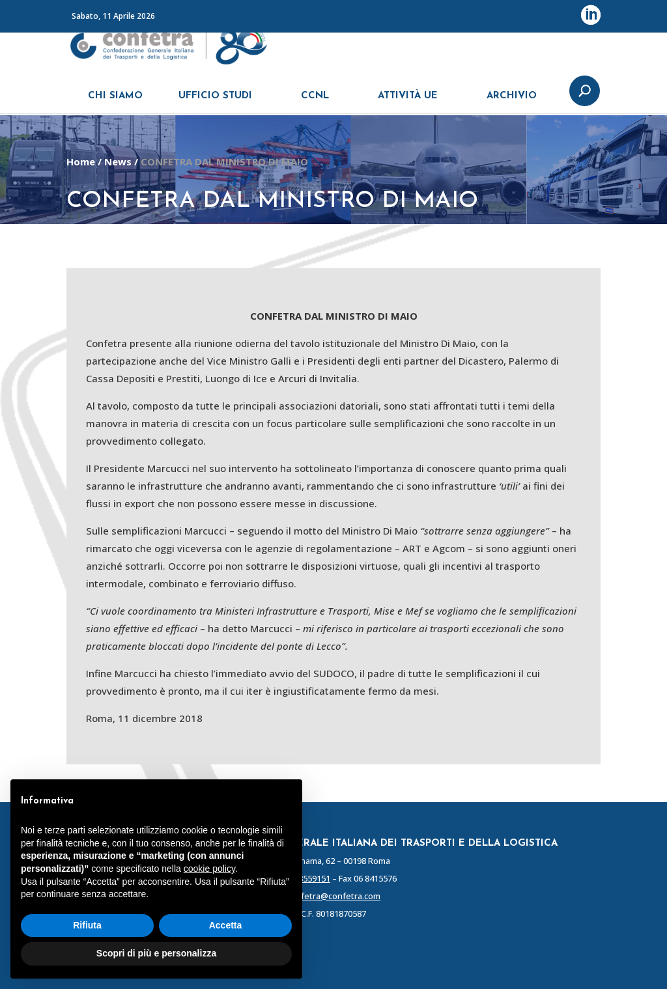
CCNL (315, 102)
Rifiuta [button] (87, 925)
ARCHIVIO (512, 102)
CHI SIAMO (115, 102)
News (118, 161)
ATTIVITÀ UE (408, 102)
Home (80, 161)
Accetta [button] (225, 925)
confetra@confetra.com (333, 896)
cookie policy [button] (209, 868)
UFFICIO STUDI (215, 102)
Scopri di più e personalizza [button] (156, 953)
